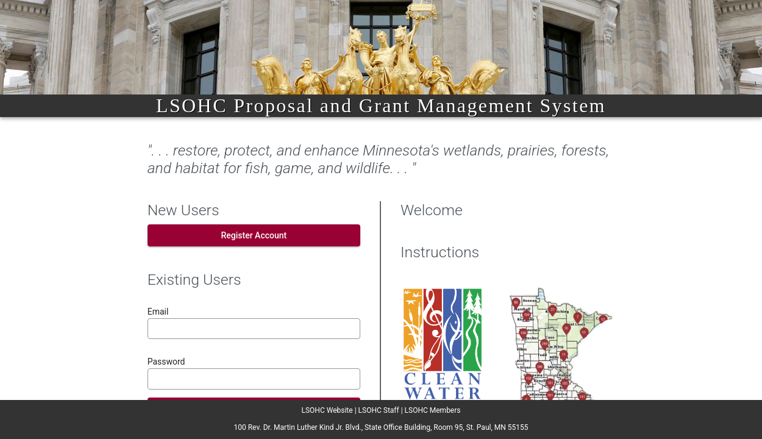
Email (158, 311)
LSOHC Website (327, 410)
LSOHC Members (433, 410)
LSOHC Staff (378, 410)
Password (166, 361)
